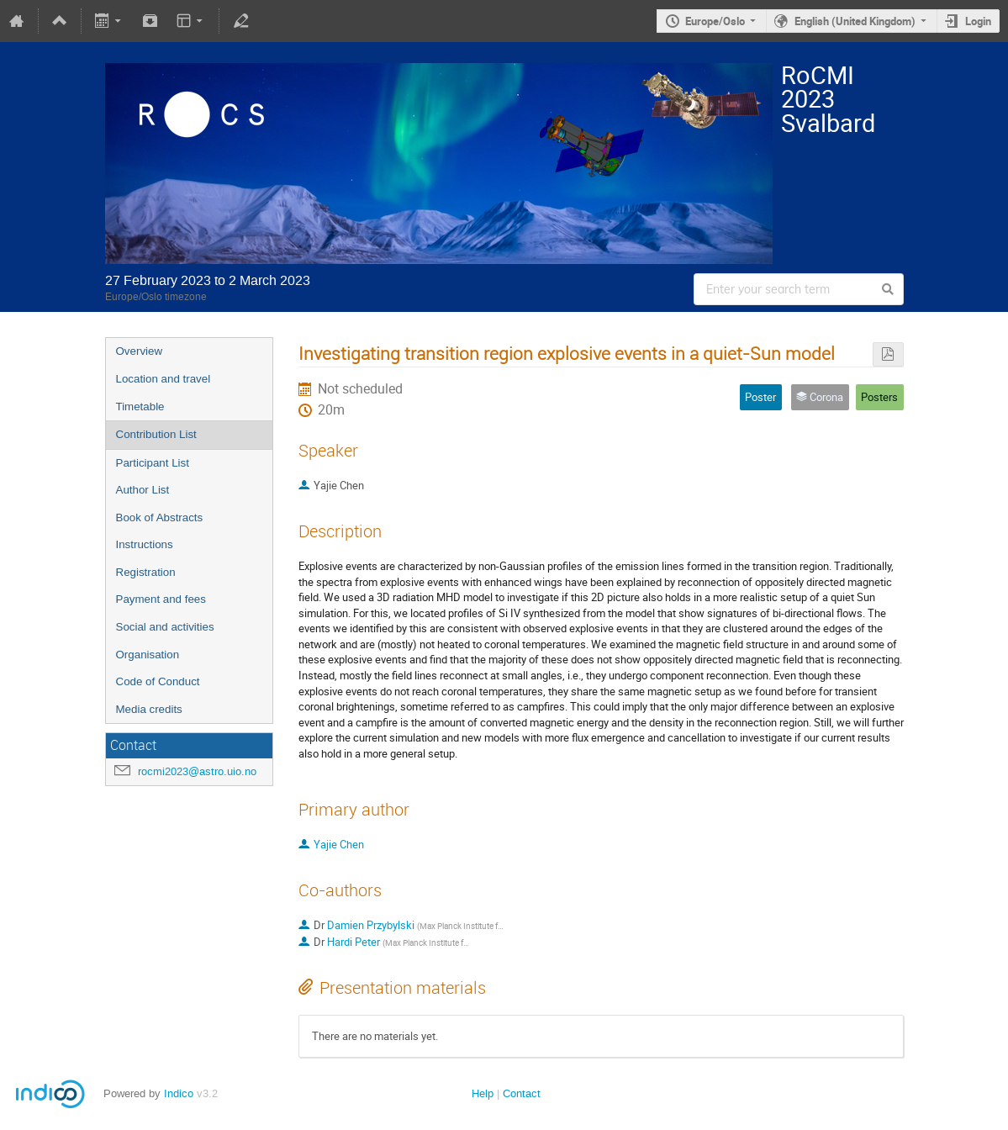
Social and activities (165, 626)
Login (978, 21)
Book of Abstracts (159, 517)
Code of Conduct (158, 681)
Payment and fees (161, 599)
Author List (143, 489)
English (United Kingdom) (855, 21)
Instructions (144, 544)
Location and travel (163, 378)
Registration (146, 572)
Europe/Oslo (715, 21)
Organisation (148, 654)
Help (482, 1093)
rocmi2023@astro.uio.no (197, 771)
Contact (522, 1093)
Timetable (140, 406)
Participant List (152, 463)
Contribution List (156, 434)
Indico (178, 1093)
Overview (139, 351)
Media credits (149, 709)
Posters (879, 396)
